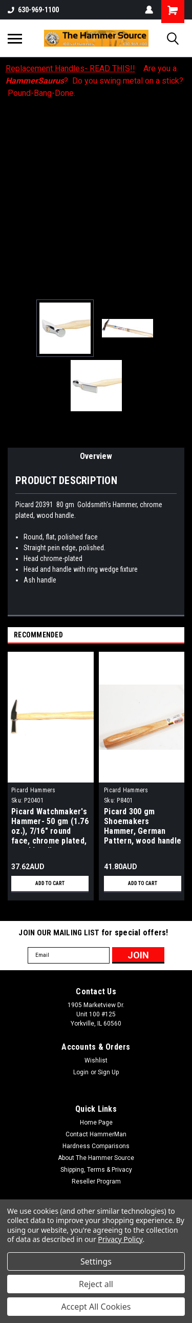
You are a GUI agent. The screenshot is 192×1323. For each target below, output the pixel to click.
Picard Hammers (33, 790)
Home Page (96, 1122)
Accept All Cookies (96, 1306)
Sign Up (108, 1072)
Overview (96, 456)
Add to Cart (50, 883)
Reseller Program (96, 1181)
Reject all (96, 1284)
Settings (96, 1261)
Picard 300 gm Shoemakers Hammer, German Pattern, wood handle (142, 826)
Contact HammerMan (96, 1134)
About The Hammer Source (96, 1157)
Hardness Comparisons (96, 1146)
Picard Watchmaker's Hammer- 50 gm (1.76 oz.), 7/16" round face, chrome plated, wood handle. (50, 827)
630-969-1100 (33, 10)
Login (81, 1072)
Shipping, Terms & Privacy (96, 1169)
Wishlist (96, 1060)
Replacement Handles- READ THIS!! (70, 68)
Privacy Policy (120, 1239)
